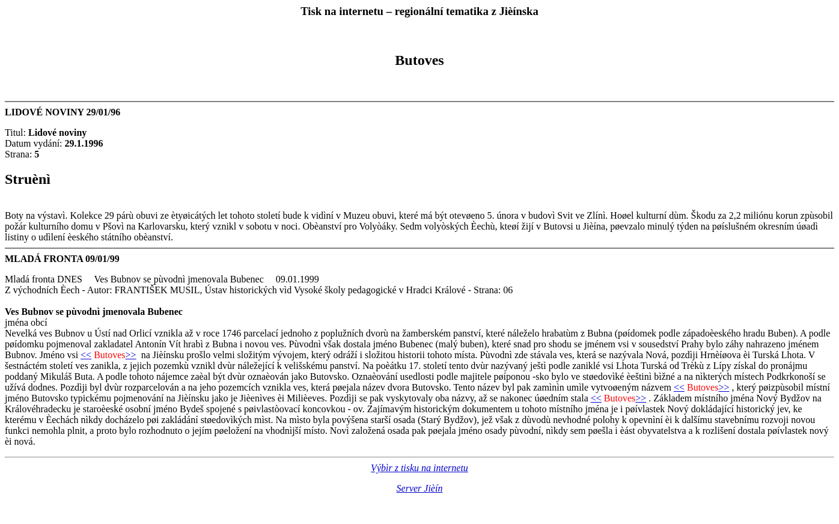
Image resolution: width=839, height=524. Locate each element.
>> (131, 355)
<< (86, 355)
